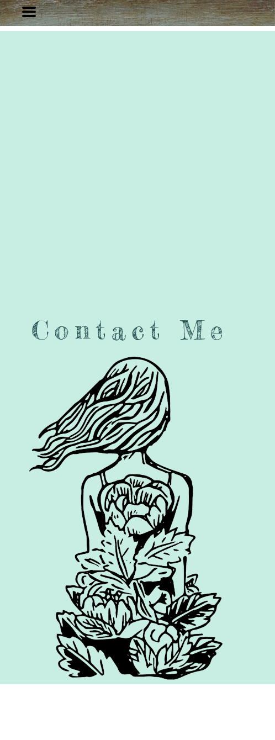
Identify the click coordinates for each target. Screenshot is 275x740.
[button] (29, 12)
